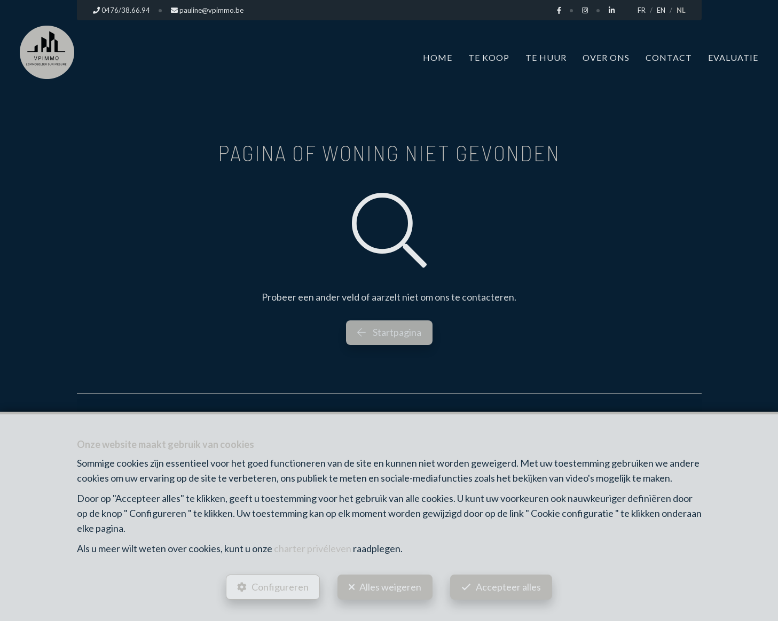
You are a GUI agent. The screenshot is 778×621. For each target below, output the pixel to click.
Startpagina (389, 332)
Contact (669, 57)
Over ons (606, 57)
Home (437, 57)
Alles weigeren (390, 587)
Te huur (546, 57)
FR (642, 10)
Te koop (488, 57)
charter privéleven (312, 548)
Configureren (280, 587)
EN (661, 10)
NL (681, 10)
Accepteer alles (508, 587)
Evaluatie (733, 57)
